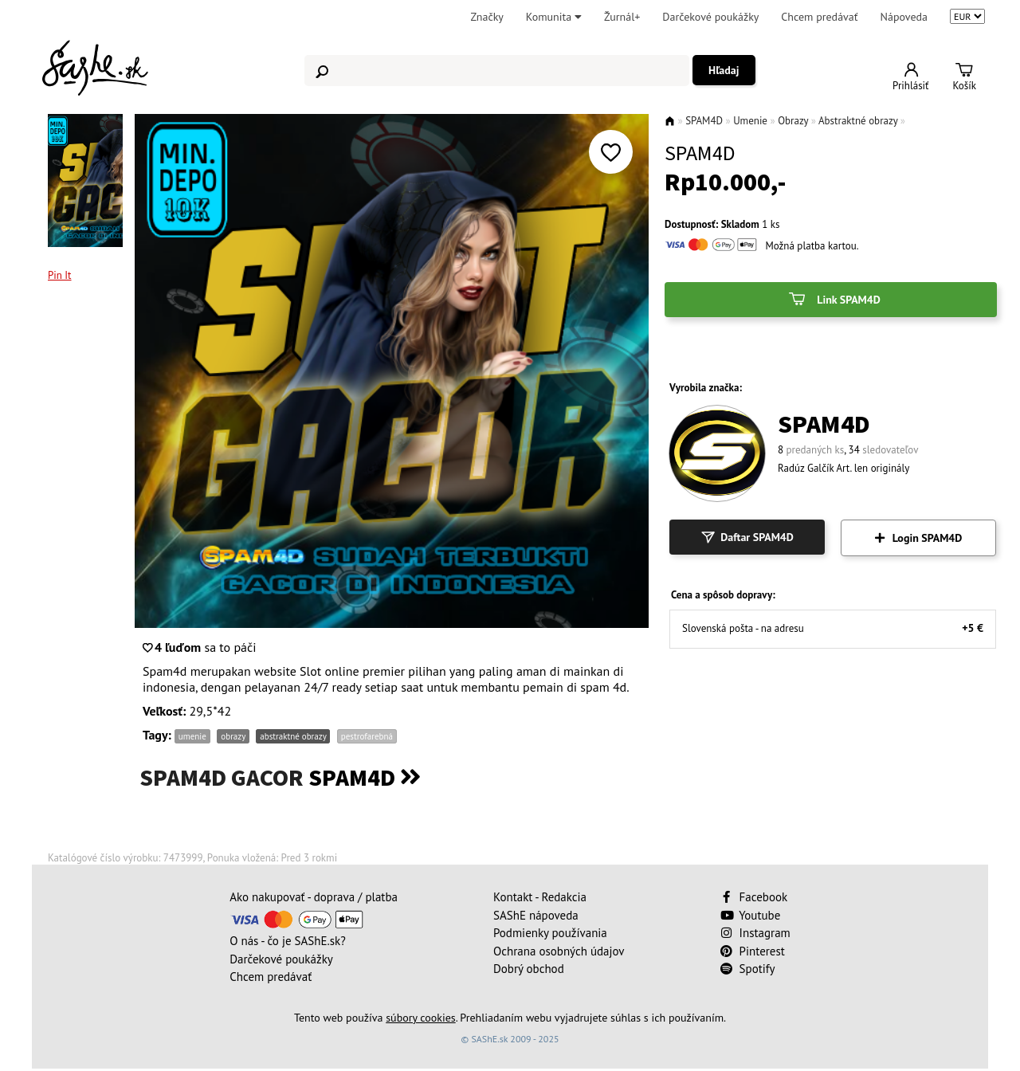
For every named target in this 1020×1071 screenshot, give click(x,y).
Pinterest (752, 951)
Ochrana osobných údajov (559, 951)
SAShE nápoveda (536, 915)
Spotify (747, 968)
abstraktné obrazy (292, 736)
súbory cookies (421, 1017)
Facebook (755, 896)
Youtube (750, 915)
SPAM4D (704, 121)
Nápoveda (904, 17)
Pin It (60, 275)
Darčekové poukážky (710, 17)
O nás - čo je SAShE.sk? (288, 940)
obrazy (232, 736)
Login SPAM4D (919, 538)
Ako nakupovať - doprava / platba (314, 896)
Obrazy (793, 121)
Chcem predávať (819, 17)
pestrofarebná (367, 736)
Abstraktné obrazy (857, 121)
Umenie (750, 121)
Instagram (755, 932)
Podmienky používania (550, 932)
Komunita (554, 17)
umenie (192, 736)
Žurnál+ (622, 17)
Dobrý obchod (528, 968)
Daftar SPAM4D (747, 537)
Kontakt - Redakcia (539, 896)
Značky (486, 17)
